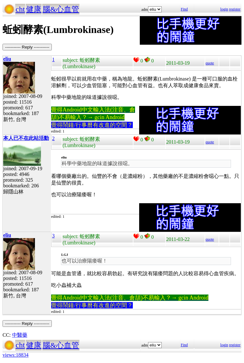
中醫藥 (19, 335)
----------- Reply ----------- (27, 47)
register (235, 9)
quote (210, 63)
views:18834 (16, 355)
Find (184, 9)
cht (20, 9)
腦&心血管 (61, 9)
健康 (33, 9)
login (224, 9)
